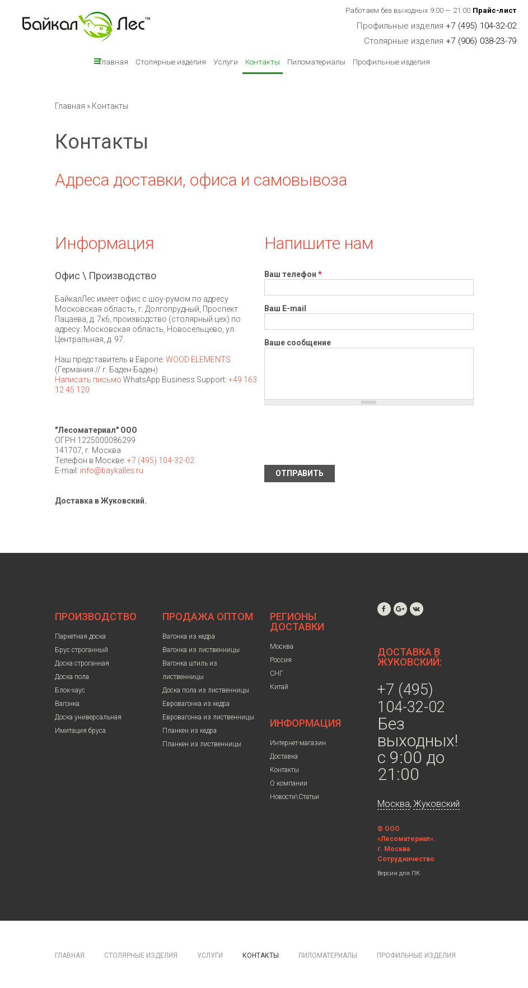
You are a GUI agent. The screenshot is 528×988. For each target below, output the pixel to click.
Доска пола (72, 677)
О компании (288, 783)
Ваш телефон (293, 274)
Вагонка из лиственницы (201, 650)
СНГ (276, 673)
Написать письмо (88, 379)
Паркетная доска (80, 636)
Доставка (284, 756)
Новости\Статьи (294, 797)
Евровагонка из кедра (196, 704)
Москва (281, 646)
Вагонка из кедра (188, 636)
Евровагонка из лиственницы (208, 717)
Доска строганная (82, 663)
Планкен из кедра (189, 731)
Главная (113, 61)
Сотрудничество (405, 859)
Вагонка (67, 704)
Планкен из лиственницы (201, 744)
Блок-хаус (70, 690)
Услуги (225, 61)
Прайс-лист (495, 10)
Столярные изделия (170, 61)
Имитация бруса (80, 731)
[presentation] (349, 435)
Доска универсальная (88, 717)
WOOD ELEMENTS (198, 359)
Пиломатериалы (316, 61)
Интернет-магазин (298, 743)
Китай (279, 687)
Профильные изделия (391, 61)
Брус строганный (81, 650)
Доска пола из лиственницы (205, 690)
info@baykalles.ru (111, 470)
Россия (281, 660)
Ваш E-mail (285, 308)
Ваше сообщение (297, 342)
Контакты (262, 61)
